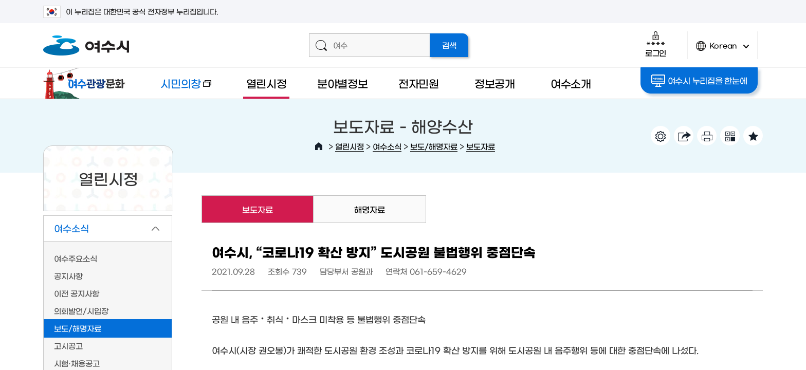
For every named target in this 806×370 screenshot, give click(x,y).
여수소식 (387, 146)
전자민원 (418, 83)
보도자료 (480, 146)
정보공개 (494, 83)
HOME (318, 146)
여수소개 (571, 83)
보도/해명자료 (433, 146)
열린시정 (266, 83)
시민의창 (177, 88)
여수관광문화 (87, 83)
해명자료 (369, 209)
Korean (722, 50)
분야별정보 (342, 83)
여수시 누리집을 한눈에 (699, 81)
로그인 (655, 44)
